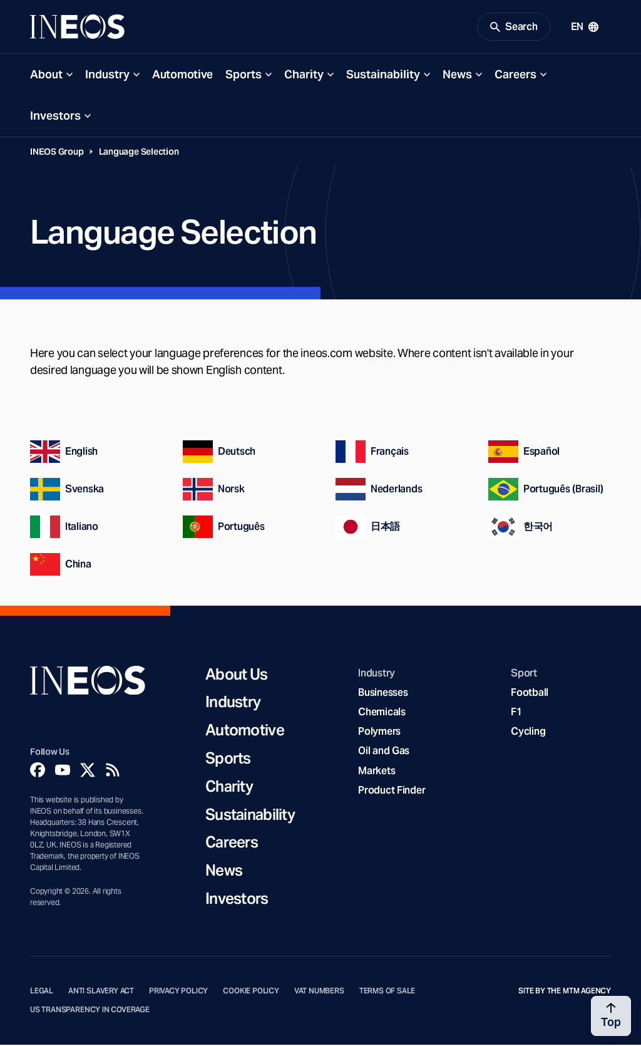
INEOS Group (57, 153)
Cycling (528, 733)
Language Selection (139, 153)
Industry (107, 76)
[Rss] (112, 771)
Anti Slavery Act (101, 992)
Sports (243, 76)
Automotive (182, 76)
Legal (41, 992)
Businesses (383, 694)
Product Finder (391, 792)
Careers (515, 76)
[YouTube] (62, 771)
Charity (304, 76)
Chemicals (382, 714)
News (457, 76)
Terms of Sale (387, 992)
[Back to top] (611, 1016)
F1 (516, 714)
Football (529, 694)
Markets (376, 772)
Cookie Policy (251, 992)
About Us (236, 676)
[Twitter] (87, 771)
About (46, 76)
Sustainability (383, 76)
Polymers (379, 733)
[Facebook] (37, 771)
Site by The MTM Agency (564, 992)
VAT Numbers (319, 992)
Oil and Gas (383, 753)
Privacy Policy (178, 992)
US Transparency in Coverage (90, 1011)
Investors (55, 117)
